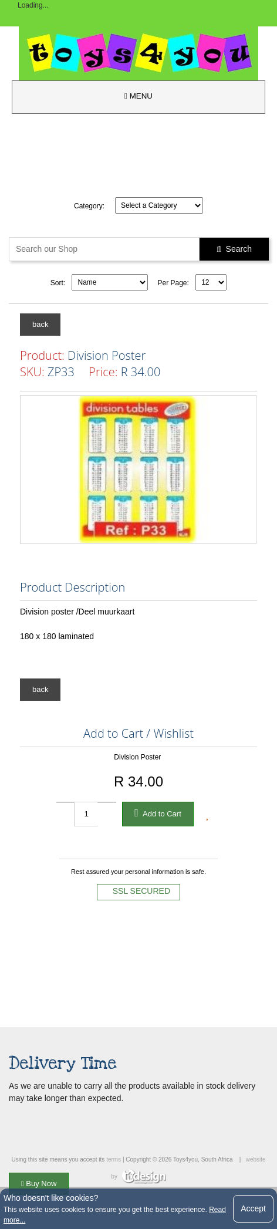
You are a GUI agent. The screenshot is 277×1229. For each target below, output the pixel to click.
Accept (253, 1208)
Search (234, 249)
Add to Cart (157, 813)
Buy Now (38, 1183)
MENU (138, 96)
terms (113, 1159)
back (40, 324)
